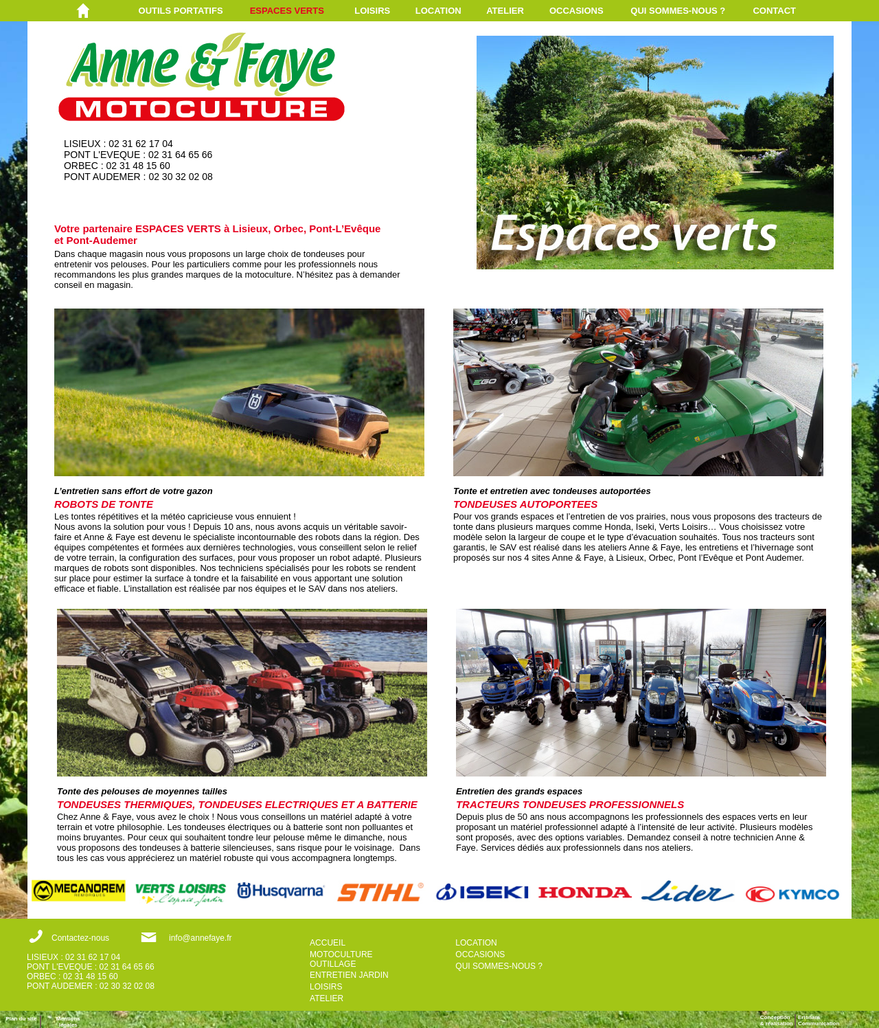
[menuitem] (194, 10)
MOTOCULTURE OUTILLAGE (341, 959)
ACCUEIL (327, 943)
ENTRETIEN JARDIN (349, 975)
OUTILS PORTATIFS (181, 10)
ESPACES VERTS (287, 10)
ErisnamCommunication (818, 1020)
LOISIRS (372, 10)
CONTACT (774, 10)
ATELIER (505, 10)
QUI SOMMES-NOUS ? (677, 10)
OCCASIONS (576, 10)
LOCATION (438, 10)
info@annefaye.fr (200, 938)
